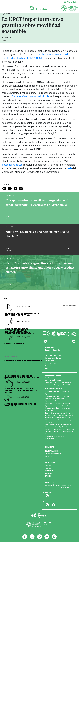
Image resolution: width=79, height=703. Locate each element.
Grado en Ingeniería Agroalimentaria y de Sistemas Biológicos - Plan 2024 (58, 384)
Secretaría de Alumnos (53, 355)
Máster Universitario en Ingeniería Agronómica (57, 392)
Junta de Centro (50, 353)
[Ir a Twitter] (32, 537)
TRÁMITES (49, 471)
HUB (46, 368)
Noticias (48, 465)
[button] (60, 2)
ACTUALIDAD (50, 463)
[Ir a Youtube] (46, 537)
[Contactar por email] (53, 505)
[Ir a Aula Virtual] (63, 334)
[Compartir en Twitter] (10, 188)
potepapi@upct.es (12, 164)
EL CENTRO (49, 347)
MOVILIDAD (49, 447)
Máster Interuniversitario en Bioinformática (54, 437)
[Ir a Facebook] (24, 537)
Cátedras (48, 456)
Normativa (48, 366)
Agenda (48, 468)
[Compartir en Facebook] (15, 188)
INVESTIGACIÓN (51, 451)
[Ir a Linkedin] (54, 537)
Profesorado (49, 360)
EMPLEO (48, 476)
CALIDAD (48, 473)
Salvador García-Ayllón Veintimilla (30, 96)
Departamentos (50, 363)
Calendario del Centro (53, 358)
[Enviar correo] (21, 188)
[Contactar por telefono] (45, 341)
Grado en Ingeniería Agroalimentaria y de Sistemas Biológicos (58, 379)
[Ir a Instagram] (39, 537)
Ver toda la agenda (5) (69, 305)
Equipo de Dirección (52, 350)
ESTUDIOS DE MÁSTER (53, 389)
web (69, 168)
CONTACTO (49, 482)
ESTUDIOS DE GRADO (53, 375)
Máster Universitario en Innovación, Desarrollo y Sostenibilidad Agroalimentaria (57, 398)
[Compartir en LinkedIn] (4, 188)
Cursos (4, 40)
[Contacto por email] (74, 341)
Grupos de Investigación (53, 453)
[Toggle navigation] (5, 8)
